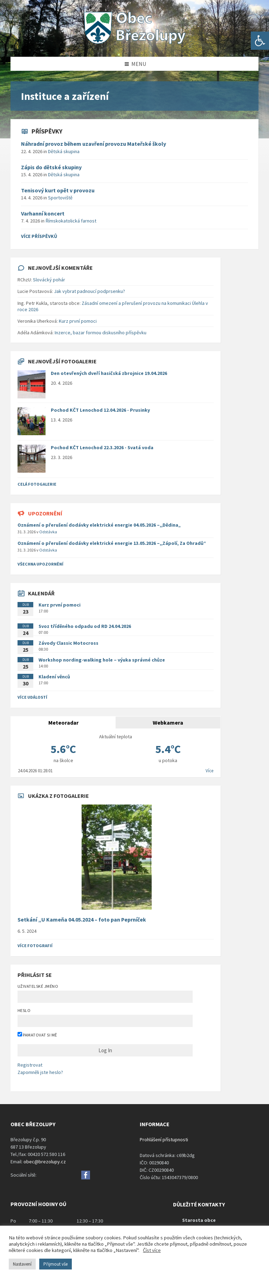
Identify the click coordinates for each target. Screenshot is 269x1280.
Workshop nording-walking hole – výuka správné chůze (102, 660)
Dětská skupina (64, 151)
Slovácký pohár (49, 279)
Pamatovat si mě (37, 1035)
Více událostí (32, 697)
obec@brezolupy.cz (44, 1161)
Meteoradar (63, 722)
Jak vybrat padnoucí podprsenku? (89, 291)
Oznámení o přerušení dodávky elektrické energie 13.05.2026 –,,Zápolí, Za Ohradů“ (112, 543)
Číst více (152, 1250)
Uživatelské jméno (38, 986)
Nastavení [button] (22, 1264)
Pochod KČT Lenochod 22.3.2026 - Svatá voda (102, 447)
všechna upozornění (40, 564)
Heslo (24, 1010)
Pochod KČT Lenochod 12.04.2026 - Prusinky (100, 410)
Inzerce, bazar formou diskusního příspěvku (100, 332)
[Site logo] (134, 43)
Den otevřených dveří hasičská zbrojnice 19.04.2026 (109, 373)
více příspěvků (39, 236)
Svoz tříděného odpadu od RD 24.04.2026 (85, 626)
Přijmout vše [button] (55, 1264)
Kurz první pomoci (78, 321)
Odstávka (48, 531)
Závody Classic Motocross (68, 643)
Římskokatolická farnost (71, 221)
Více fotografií (35, 945)
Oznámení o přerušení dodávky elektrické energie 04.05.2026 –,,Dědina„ (99, 525)
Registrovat (30, 1065)
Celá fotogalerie (37, 484)
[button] (260, 41)
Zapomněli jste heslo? (40, 1072)
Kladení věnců (54, 676)
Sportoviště (60, 197)
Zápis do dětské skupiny (51, 167)
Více (209, 771)
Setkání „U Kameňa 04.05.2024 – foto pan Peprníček (82, 919)
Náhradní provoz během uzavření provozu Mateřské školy (93, 143)
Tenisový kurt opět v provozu (58, 190)
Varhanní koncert (42, 213)
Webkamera (168, 722)
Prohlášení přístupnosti (164, 1139)
